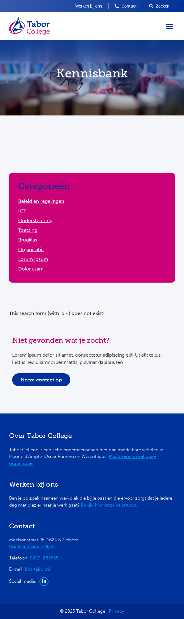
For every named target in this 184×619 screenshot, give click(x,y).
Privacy (116, 611)
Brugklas (27, 240)
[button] (169, 26)
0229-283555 (44, 558)
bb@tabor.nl (37, 569)
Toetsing (27, 230)
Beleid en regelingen (41, 201)
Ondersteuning (35, 220)
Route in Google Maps (32, 546)
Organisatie (31, 249)
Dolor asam (31, 269)
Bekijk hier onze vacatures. (109, 505)
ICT (22, 211)
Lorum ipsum (33, 259)
